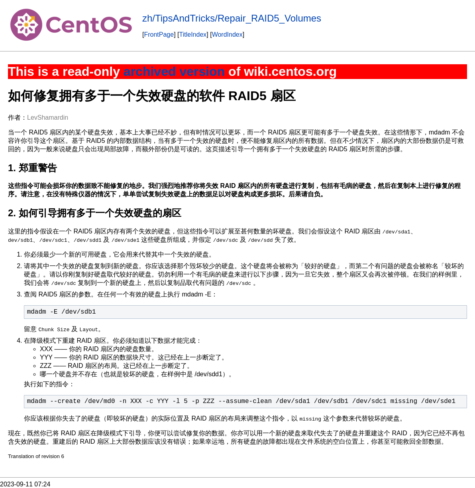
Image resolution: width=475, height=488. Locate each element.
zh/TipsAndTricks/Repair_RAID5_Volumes (231, 18)
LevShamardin (47, 117)
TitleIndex (193, 34)
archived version (174, 71)
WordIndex (227, 34)
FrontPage (159, 34)
